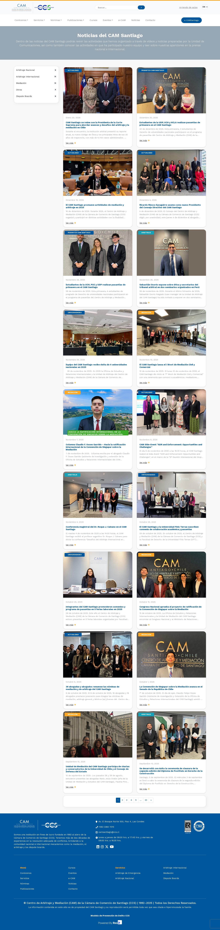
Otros (36, 89)
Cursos (93, 20)
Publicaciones (74, 20)
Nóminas (55, 20)
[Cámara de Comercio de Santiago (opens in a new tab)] (44, 7)
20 (146, 800)
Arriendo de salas (188, 7)
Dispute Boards (36, 96)
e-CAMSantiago (191, 20)
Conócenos (20, 20)
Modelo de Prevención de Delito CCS (110, 915)
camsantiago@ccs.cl (108, 832)
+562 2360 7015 (106, 827)
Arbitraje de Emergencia (127, 873)
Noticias (135, 20)
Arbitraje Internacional (36, 76)
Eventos (107, 20)
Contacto (150, 20)
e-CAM (122, 20)
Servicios (38, 20)
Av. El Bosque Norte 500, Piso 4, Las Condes (121, 821)
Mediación (36, 83)
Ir (141, 7)
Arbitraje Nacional (36, 70)
